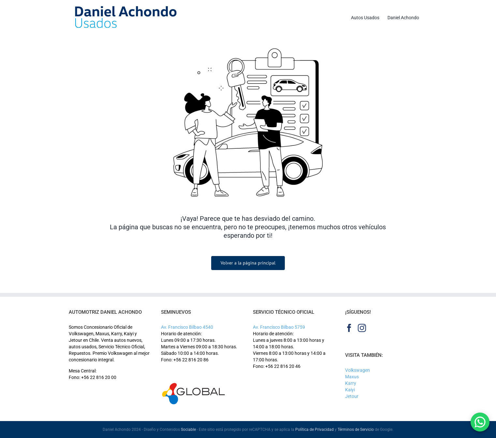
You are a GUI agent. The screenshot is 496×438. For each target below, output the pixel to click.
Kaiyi (350, 389)
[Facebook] (349, 328)
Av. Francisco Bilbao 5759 (279, 327)
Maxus (352, 376)
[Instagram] (362, 328)
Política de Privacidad (314, 429)
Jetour (351, 396)
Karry (350, 383)
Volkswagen (357, 370)
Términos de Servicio (356, 429)
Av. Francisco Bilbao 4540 (187, 327)
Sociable (188, 429)
